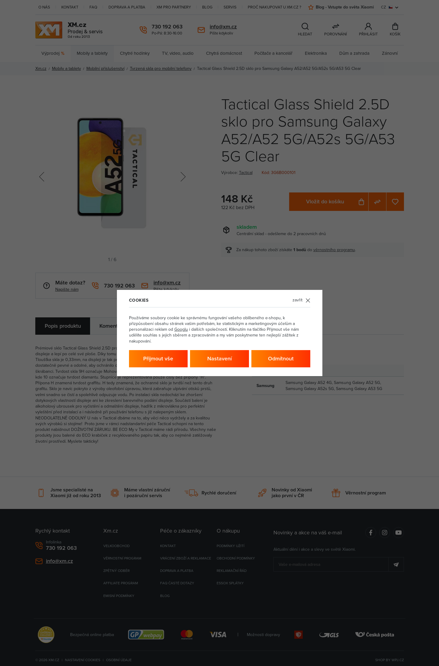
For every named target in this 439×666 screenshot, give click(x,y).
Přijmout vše (158, 358)
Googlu (181, 329)
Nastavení (219, 358)
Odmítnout (281, 358)
